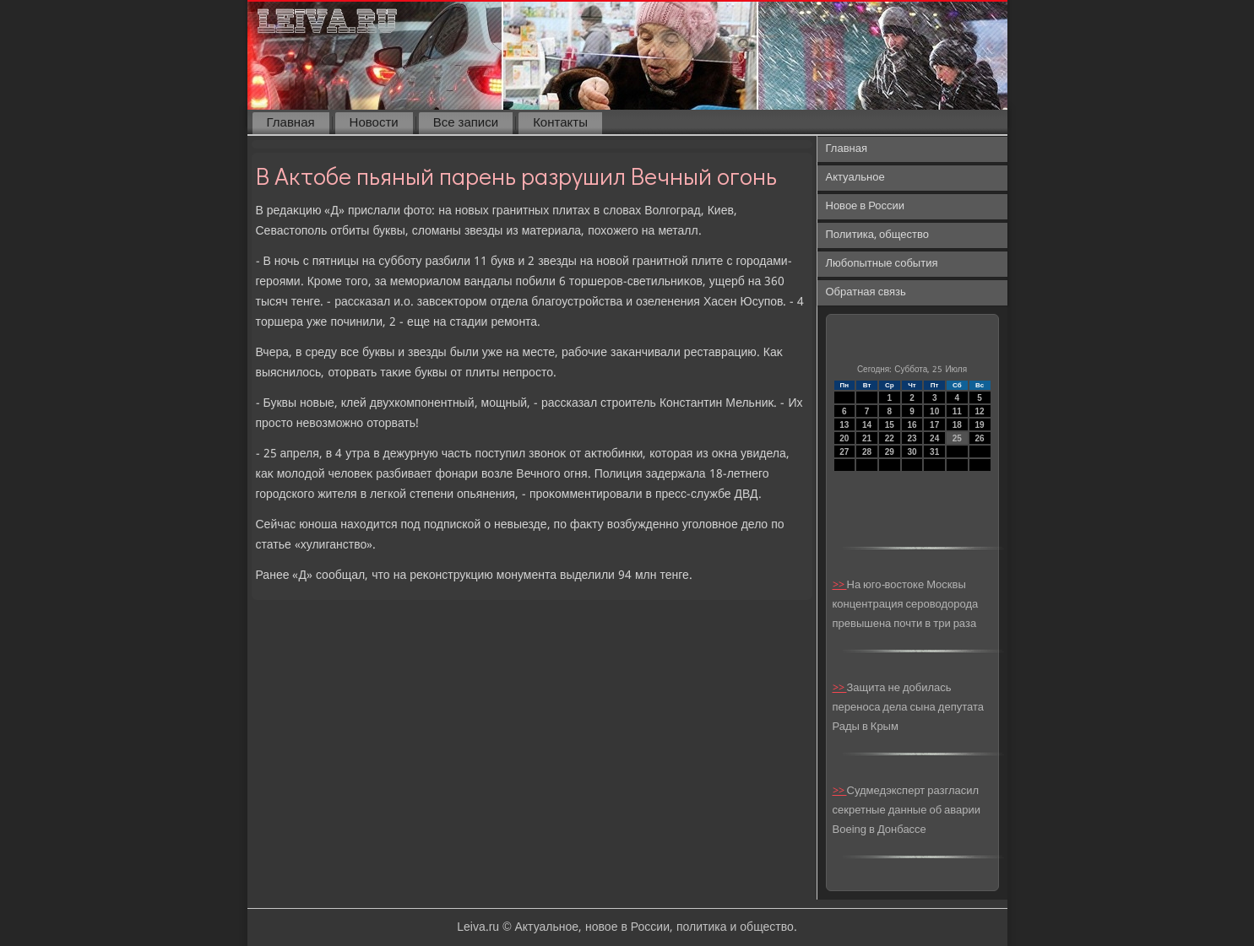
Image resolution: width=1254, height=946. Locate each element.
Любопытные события (882, 263)
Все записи (465, 123)
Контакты (560, 123)
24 (934, 438)
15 (889, 425)
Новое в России (865, 206)
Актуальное (855, 177)
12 (980, 411)
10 (934, 411)
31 (934, 452)
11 (957, 411)
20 (844, 438)
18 (957, 425)
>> (840, 585)
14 (866, 425)
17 (934, 425)
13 (844, 425)
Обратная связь (866, 292)
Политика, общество (877, 235)
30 (911, 452)
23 (911, 438)
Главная (291, 123)
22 (889, 438)
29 (889, 452)
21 (866, 438)
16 (911, 425)
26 (980, 438)
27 (844, 452)
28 (866, 452)
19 (980, 425)
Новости (374, 123)
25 (957, 438)
